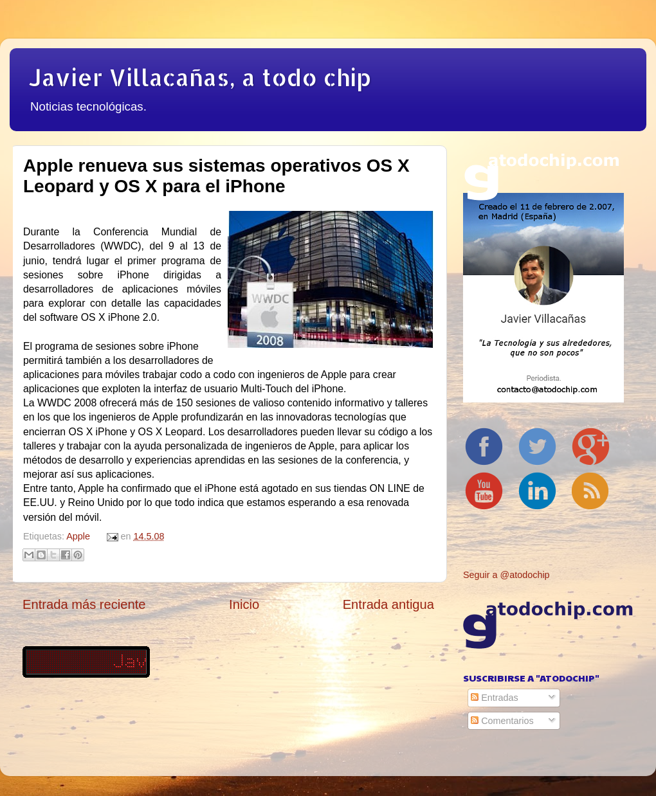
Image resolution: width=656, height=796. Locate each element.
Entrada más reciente (84, 604)
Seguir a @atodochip (506, 575)
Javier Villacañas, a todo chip (200, 77)
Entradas (494, 697)
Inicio (244, 604)
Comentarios (502, 721)
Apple (78, 536)
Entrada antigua (388, 604)
